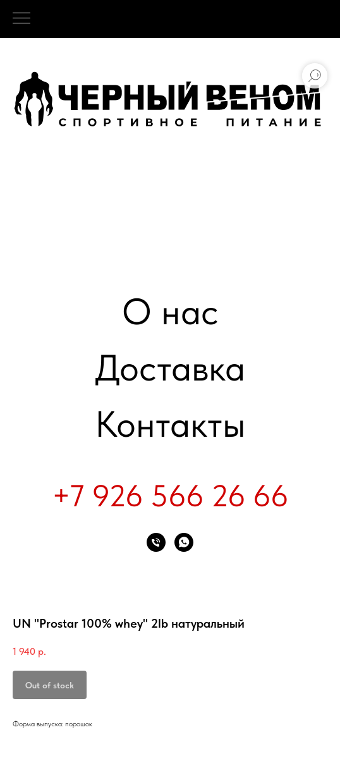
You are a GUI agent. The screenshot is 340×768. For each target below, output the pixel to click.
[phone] (156, 542)
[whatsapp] (183, 542)
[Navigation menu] (21, 19)
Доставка (170, 367)
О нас (170, 311)
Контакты (170, 424)
